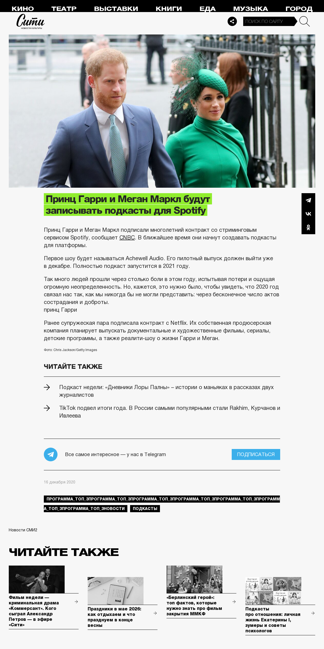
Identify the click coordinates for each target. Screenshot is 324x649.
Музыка (250, 8)
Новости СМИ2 (23, 530)
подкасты (145, 508)
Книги (169, 8)
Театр (63, 8)
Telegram (308, 200)
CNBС (127, 237)
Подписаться (256, 454)
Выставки (116, 8)
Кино (23, 8)
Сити (30, 21)
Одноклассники (308, 227)
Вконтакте (308, 214)
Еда (207, 8)
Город (298, 8)
